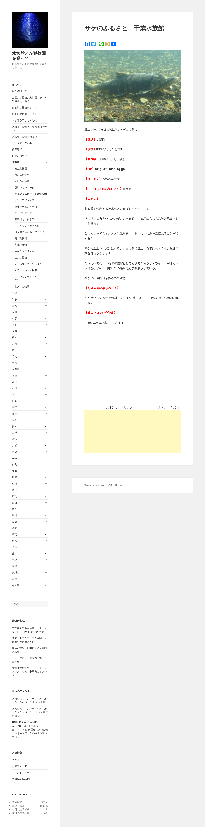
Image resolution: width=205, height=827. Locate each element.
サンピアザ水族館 (24, 200)
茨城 (14, 331)
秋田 (14, 312)
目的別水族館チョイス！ (25, 107)
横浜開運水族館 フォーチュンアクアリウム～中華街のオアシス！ (29, 671)
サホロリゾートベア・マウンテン (31, 278)
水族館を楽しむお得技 (24, 120)
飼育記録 (17, 149)
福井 (14, 394)
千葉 (14, 356)
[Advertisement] (132, 431)
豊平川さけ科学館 (24, 219)
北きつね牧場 (22, 286)
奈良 (14, 464)
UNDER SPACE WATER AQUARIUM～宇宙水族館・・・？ (25, 725)
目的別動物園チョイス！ (25, 114)
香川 (14, 515)
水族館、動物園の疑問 (24, 136)
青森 (14, 293)
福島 (14, 324)
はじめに (17, 84)
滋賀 (14, 439)
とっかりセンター (24, 213)
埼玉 (14, 350)
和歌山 (15, 471)
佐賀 (14, 540)
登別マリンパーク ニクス (29, 187)
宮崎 (14, 566)
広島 (14, 496)
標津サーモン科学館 (26, 206)
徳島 (14, 509)
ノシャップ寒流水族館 (27, 225)
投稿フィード (19, 766)
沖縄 (14, 579)
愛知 (14, 426)
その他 (15, 585)
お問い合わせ (19, 155)
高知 (14, 528)
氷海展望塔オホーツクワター (31, 232)
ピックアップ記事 (22, 143)
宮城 (14, 305)
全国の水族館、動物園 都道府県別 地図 (27, 99)
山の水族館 (21, 257)
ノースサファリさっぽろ (28, 263)
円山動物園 (21, 238)
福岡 (14, 534)
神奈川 (15, 369)
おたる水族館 (22, 175)
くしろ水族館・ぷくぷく (28, 181)
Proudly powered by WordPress (103, 485)
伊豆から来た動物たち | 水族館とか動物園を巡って (30, 733)
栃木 (14, 337)
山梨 (14, 401)
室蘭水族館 (21, 244)
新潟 (14, 375)
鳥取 (14, 477)
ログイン (17, 760)
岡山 (14, 490)
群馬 (14, 343)
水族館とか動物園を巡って (29, 55)
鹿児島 (15, 572)
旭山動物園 (21, 168)
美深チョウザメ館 (24, 251)
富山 (14, 382)
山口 (14, 502)
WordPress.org (21, 778)
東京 (14, 363)
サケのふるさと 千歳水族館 (31, 194)
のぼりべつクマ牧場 (26, 270)
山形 (14, 318)
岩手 (14, 299)
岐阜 (14, 413)
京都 (14, 445)
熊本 (14, 553)
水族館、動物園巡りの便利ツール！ (29, 128)
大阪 (14, 451)
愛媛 (14, 521)
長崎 (14, 547)
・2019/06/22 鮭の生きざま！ (104, 323)
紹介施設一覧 (19, 91)
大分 (14, 560)
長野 (14, 407)
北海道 (15, 162)
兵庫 (14, 458)
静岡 (14, 420)
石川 (14, 388)
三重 (14, 432)
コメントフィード (22, 772)
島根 (14, 483)
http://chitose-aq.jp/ (110, 169)
